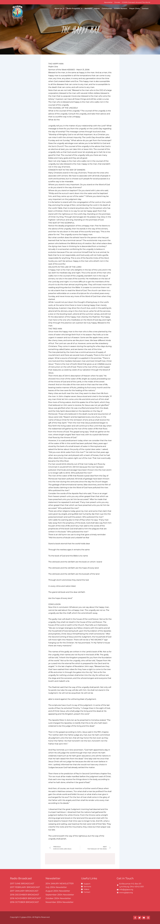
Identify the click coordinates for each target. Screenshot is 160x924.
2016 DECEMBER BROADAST (24, 894)
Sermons (88, 8)
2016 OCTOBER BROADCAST (24, 902)
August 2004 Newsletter (58, 891)
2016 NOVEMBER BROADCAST (25, 898)
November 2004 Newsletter (59, 902)
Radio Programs (74, 8)
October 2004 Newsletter (58, 898)
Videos (97, 8)
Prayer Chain (134, 8)
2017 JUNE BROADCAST (22, 883)
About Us (59, 8)
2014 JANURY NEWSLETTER (60, 883)
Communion (107, 8)
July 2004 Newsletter (56, 887)
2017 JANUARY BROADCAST (24, 891)
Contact (145, 8)
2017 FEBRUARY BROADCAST (25, 887)
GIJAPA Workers (120, 8)
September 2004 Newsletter (60, 894)
